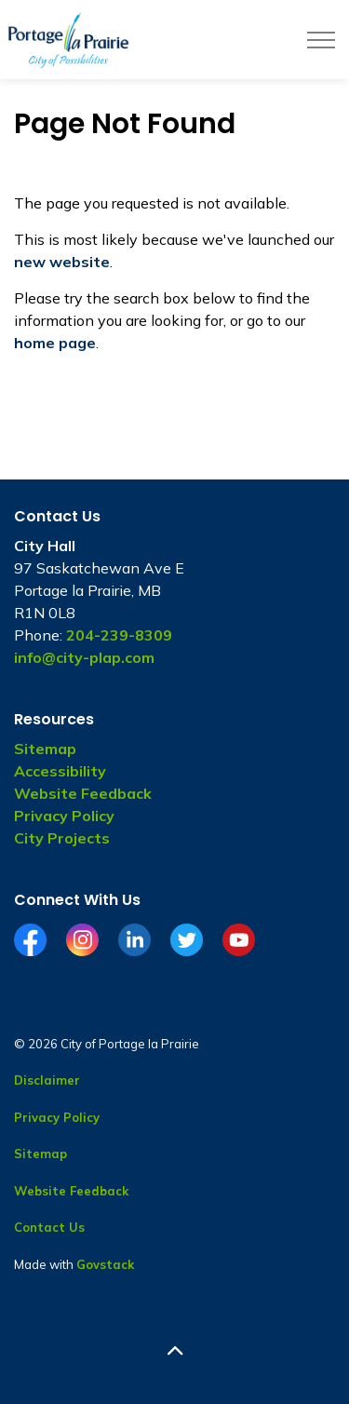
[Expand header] (321, 39)
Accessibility (60, 771)
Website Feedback (83, 793)
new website (62, 261)
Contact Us (49, 1227)
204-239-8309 (119, 635)
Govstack (105, 1264)
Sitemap (45, 748)
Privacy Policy (64, 815)
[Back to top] (174, 1350)
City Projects (62, 838)
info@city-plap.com (84, 657)
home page (55, 342)
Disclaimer (47, 1080)
